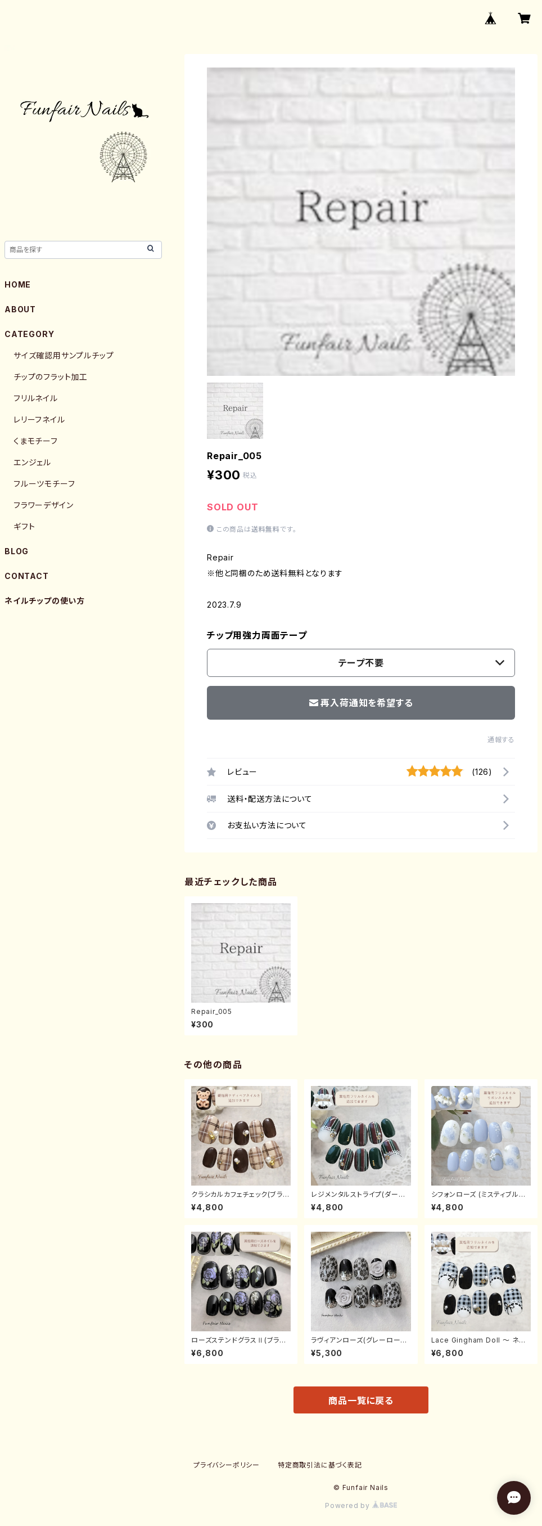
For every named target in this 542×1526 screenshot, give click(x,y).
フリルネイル (35, 398)
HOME (17, 284)
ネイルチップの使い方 (44, 600)
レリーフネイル (39, 419)
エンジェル (32, 462)
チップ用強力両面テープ (257, 635)
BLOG (16, 551)
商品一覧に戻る (361, 1400)
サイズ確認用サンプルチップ (63, 355)
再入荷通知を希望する (361, 702)
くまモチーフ (35, 441)
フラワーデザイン (43, 505)
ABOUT (20, 309)
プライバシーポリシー (226, 1465)
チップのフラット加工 (50, 377)
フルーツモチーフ (44, 483)
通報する (501, 739)
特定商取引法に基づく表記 (320, 1465)
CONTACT (26, 576)
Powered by (361, 1505)
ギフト (24, 526)
